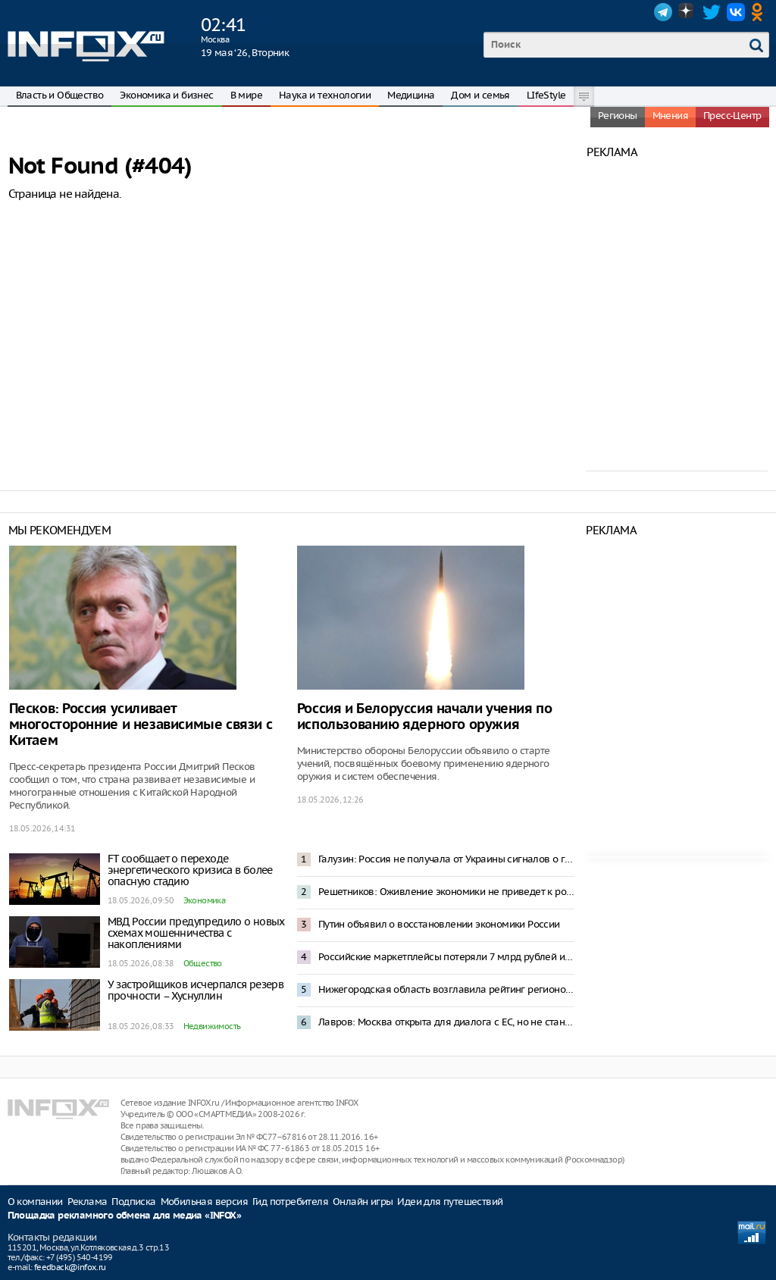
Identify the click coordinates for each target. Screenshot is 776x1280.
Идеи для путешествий (449, 1201)
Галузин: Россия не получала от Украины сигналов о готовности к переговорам (446, 859)
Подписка (133, 1201)
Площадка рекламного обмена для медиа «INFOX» (125, 1216)
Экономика (204, 900)
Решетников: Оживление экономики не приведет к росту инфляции (446, 891)
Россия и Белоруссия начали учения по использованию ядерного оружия (424, 717)
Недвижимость (212, 1026)
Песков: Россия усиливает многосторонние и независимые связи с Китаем (141, 725)
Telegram (663, 12)
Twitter (711, 12)
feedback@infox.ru (70, 1267)
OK (760, 12)
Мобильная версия (204, 1201)
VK (736, 12)
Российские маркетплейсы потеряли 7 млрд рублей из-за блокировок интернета (446, 956)
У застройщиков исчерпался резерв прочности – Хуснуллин (196, 990)
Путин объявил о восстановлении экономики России (439, 924)
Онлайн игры (363, 1201)
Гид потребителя (290, 1201)
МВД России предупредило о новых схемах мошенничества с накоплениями (196, 933)
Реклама (87, 1201)
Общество (202, 963)
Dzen (687, 12)
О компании (35, 1201)
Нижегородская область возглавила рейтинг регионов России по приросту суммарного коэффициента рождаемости (446, 989)
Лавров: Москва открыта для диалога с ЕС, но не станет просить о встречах (446, 1022)
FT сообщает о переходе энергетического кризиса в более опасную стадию (190, 870)
